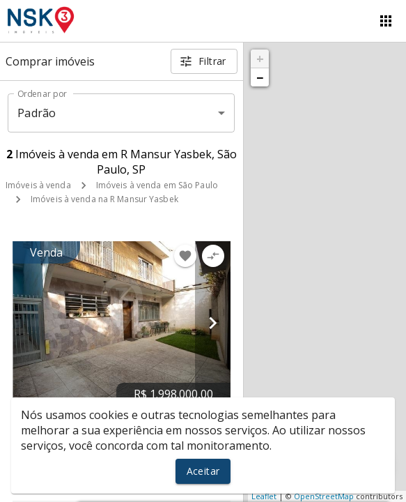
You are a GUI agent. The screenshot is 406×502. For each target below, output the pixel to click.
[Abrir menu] (386, 21)
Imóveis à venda (38, 185)
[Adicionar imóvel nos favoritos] (185, 256)
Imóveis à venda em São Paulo (157, 185)
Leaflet (263, 496)
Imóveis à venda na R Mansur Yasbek (104, 199)
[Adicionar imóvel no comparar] (213, 256)
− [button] (259, 77)
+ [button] (260, 58)
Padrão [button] (36, 113)
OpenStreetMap (324, 496)
